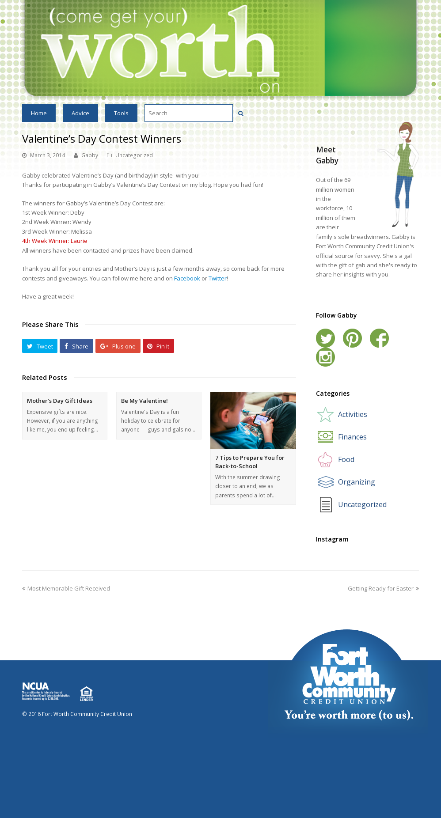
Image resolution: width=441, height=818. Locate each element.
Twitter (218, 278)
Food (346, 459)
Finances (352, 437)
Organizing (356, 482)
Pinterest (352, 338)
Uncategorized (134, 155)
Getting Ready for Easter (383, 588)
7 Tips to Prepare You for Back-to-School (250, 462)
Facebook (187, 278)
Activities (352, 414)
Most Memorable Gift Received (66, 588)
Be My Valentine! (144, 401)
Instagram (325, 357)
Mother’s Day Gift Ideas (59, 401)
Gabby (89, 155)
